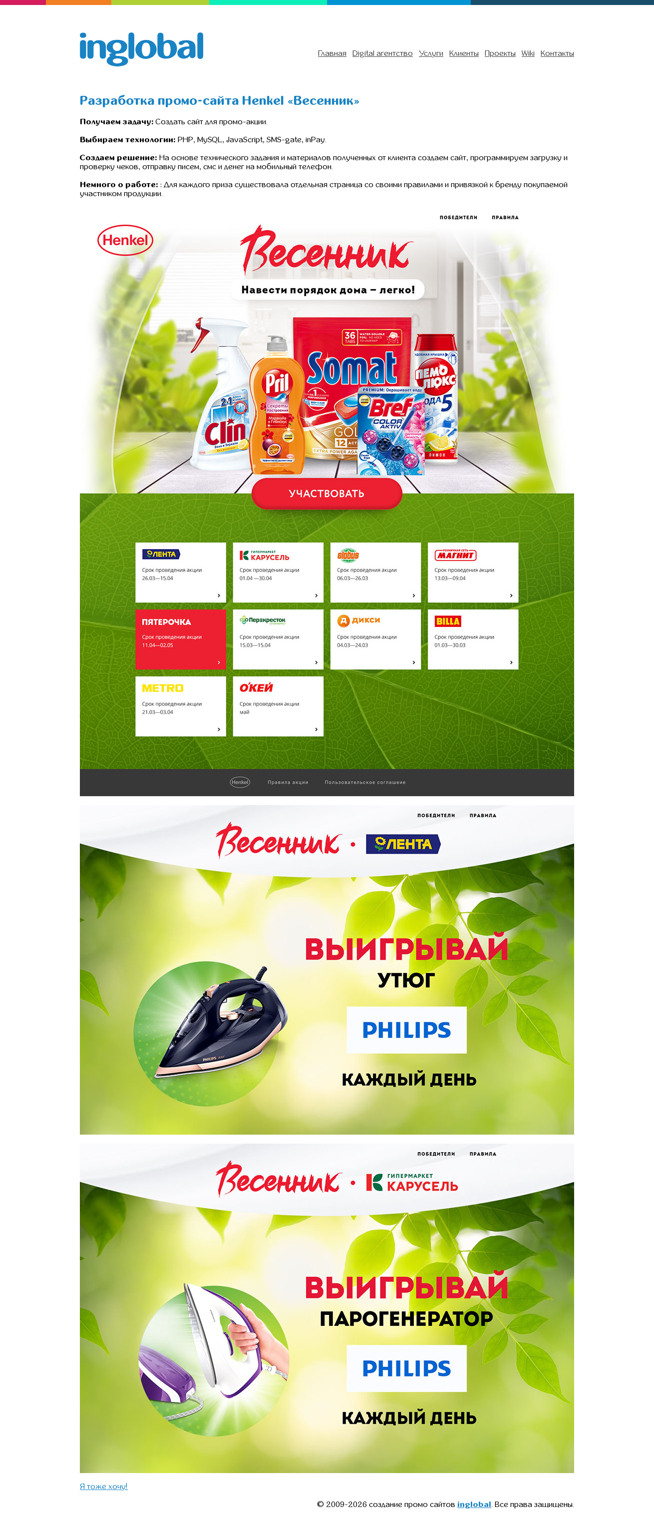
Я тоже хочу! (104, 1487)
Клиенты (464, 53)
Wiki (528, 53)
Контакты (557, 53)
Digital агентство (382, 53)
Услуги (431, 53)
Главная (332, 53)
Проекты (500, 53)
